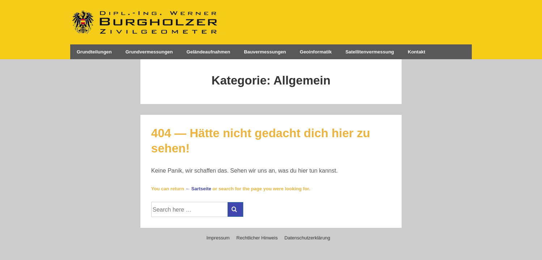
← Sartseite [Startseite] (198, 188)
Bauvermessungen (265, 52)
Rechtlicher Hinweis (257, 237)
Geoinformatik (316, 52)
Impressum (217, 237)
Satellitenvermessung (370, 52)
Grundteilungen (94, 52)
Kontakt (416, 52)
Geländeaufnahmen (208, 52)
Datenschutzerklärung (307, 237)
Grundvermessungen (149, 52)
